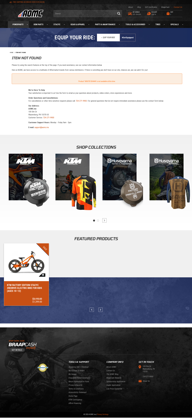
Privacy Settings (102, 414)
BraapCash (165, 7)
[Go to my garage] (130, 13)
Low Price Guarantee (114, 389)
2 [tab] (98, 221)
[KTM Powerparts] (25, 177)
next (103, 220)
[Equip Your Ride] (108, 37)
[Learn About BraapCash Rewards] (96, 346)
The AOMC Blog (112, 374)
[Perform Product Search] (118, 13)
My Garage (73, 374)
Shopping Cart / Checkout (79, 367)
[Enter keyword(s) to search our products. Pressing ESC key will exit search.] (84, 13)
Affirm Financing (75, 403)
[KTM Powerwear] (72, 177)
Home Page (73, 396)
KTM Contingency (75, 400)
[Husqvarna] (167, 177)
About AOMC (111, 367)
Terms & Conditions (76, 389)
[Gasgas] (119, 177)
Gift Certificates (151, 7)
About (130, 7)
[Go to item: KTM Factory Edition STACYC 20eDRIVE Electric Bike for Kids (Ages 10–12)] (26, 274)
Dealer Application (113, 385)
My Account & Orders (77, 370)
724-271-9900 (81, 101)
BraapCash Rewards (113, 378)
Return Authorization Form (79, 381)
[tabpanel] (25, 183)
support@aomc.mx (42, 127)
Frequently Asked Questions (79, 378)
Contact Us (178, 7)
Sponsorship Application (115, 381)
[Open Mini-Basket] (173, 13)
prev (93, 310)
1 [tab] (94, 221)
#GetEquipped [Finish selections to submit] (127, 37)
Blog (139, 7)
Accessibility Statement (78, 392)
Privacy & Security (75, 385)
